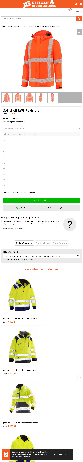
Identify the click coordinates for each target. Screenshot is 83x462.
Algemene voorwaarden (52, 443)
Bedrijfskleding (13, 26)
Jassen (23, 26)
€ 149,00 (50, 319)
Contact (4, 443)
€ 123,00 (9, 368)
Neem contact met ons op (12, 228)
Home (3, 26)
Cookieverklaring (49, 446)
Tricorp (45, 411)
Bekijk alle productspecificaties (15, 122)
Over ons (46, 408)
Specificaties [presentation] (60, 243)
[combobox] (38, 18)
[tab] (24, 243)
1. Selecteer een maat (13, 128)
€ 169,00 (50, 368)
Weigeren (68, 454)
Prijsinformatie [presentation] (24, 243)
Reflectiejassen (33, 26)
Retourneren (6, 446)
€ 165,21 (9, 319)
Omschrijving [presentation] (43, 243)
